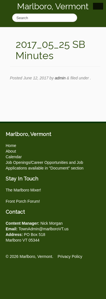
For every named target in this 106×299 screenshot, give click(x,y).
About (11, 151)
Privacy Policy (70, 256)
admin (60, 78)
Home (11, 145)
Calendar (14, 157)
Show (98, 6)
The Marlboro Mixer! (23, 190)
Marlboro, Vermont (53, 6)
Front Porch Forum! (23, 201)
